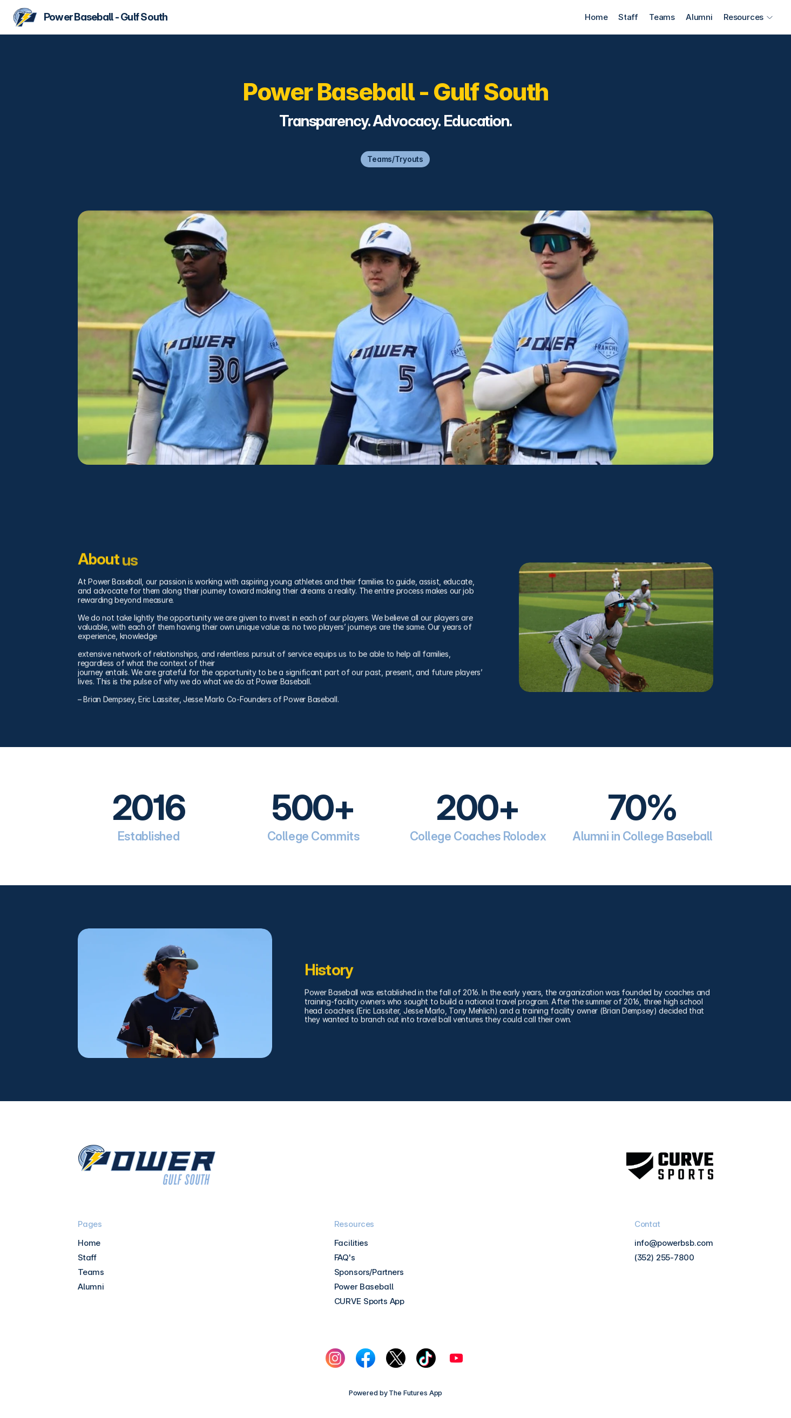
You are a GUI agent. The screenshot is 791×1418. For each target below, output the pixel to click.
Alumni (699, 17)
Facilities (351, 1243)
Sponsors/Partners (369, 1272)
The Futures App (415, 1392)
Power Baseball (364, 1286)
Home (596, 17)
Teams (662, 17)
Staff (628, 17)
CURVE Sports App (369, 1301)
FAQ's (344, 1257)
